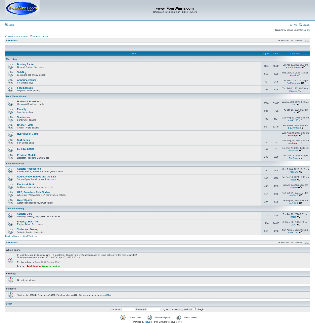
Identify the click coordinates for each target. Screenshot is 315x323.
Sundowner (23, 117)
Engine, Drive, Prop (28, 221)
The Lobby (11, 59)
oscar (293, 179)
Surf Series (23, 140)
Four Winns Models (16, 96)
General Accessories (29, 168)
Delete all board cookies (16, 236)
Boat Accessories (15, 163)
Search (305, 25)
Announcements (26, 80)
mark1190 (293, 120)
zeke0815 (293, 195)
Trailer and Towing (27, 229)
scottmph (293, 135)
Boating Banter (25, 64)
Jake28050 (293, 128)
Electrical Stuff (25, 184)
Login (9, 25)
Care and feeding (15, 208)
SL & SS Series (25, 149)
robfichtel (293, 203)
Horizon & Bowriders (29, 101)
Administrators (34, 266)
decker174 (293, 150)
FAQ (293, 25)
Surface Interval (293, 67)
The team (32, 236)
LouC (293, 104)
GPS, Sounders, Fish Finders (33, 192)
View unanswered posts (16, 36)
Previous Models (26, 155)
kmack (293, 75)
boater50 (293, 187)
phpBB (147, 322)
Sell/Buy (22, 72)
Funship (22, 109)
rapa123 (293, 91)
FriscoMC (293, 172)
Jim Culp (293, 158)
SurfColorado (293, 83)
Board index (12, 41)
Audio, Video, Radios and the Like (36, 176)
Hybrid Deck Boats (28, 133)
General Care (24, 213)
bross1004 (105, 295)
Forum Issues (25, 88)
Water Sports (24, 200)
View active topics (39, 36)
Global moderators (51, 266)
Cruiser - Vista (25, 125)
